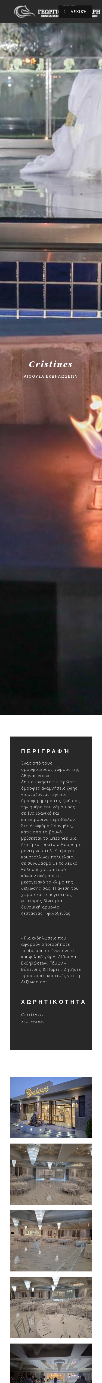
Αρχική (75, 11)
